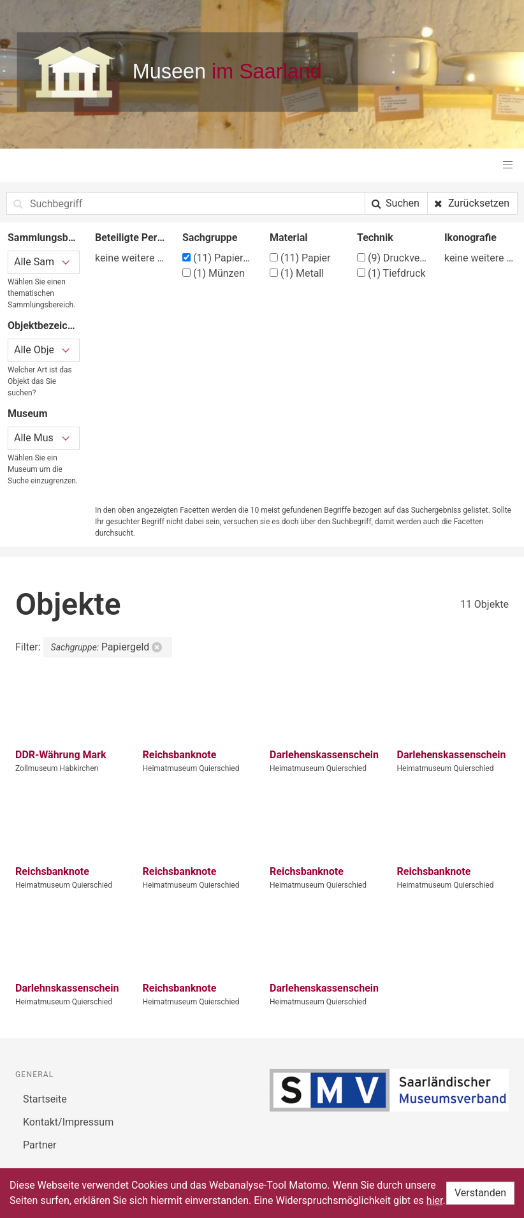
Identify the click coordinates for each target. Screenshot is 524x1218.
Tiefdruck (391, 273)
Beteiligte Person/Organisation (131, 237)
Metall (297, 273)
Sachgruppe (209, 237)
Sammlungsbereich (44, 237)
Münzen (213, 273)
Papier (300, 258)
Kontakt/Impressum (68, 1122)
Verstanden (480, 1193)
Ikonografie (470, 237)
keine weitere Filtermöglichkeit (131, 258)
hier (434, 1200)
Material (289, 237)
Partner (40, 1145)
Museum (28, 413)
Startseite (45, 1099)
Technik (375, 237)
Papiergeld (218, 258)
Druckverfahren (393, 258)
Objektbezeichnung (44, 325)
